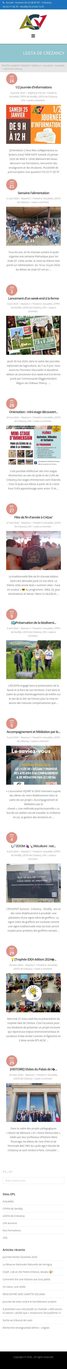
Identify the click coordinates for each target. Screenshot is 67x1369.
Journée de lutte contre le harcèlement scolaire (29, 1301)
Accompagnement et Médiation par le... (33, 732)
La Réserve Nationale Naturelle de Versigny (27, 1264)
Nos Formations (12, 1230)
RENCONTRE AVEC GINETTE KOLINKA (24, 1294)
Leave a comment (36, 100)
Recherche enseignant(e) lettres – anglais (26, 1327)
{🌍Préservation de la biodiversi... (33, 622)
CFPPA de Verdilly (28, 96)
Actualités (14, 96)
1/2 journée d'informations (33, 87)
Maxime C (26, 198)
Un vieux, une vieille (14, 1286)
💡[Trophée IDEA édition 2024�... (33, 959)
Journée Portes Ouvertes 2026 (20, 1257)
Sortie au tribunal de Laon (17, 1320)
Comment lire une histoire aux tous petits (26, 1279)
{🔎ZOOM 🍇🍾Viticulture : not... (33, 846)
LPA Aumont (10, 1223)
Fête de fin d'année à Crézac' (33, 517)
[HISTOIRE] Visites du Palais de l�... (33, 1069)
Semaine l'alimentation (33, 193)
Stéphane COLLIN (36, 92)
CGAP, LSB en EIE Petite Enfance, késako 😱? (28, 1272)
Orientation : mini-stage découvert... (33, 412)
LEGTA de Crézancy (47, 96)
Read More (33, 277)
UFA (23, 100)
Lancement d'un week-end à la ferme (33, 298)
